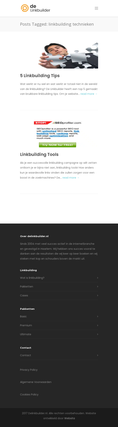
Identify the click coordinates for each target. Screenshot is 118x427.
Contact (25, 355)
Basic (23, 316)
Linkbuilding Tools (39, 154)
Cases (24, 295)
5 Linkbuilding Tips (40, 76)
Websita (69, 418)
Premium (26, 325)
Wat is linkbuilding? (32, 278)
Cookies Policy (29, 394)
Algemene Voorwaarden (35, 382)
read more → (89, 94)
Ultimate (25, 334)
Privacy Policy (29, 370)
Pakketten (26, 286)
